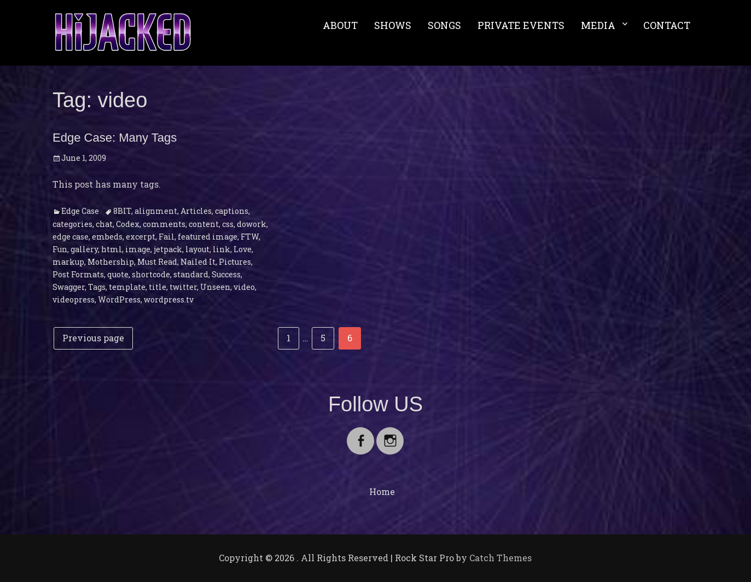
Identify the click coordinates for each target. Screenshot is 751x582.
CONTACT (666, 25)
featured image (207, 236)
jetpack (168, 249)
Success (226, 274)
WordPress (119, 299)
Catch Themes (500, 557)
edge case (71, 236)
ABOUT (340, 25)
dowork (251, 224)
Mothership (111, 262)
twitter (183, 287)
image (137, 249)
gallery (84, 249)
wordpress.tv (169, 299)
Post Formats (78, 274)
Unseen (215, 287)
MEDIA (598, 25)
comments (164, 224)
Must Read (157, 262)
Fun (60, 249)
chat (104, 224)
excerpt (140, 236)
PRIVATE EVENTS (521, 25)
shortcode (151, 274)
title (157, 287)
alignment (156, 211)
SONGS (444, 25)
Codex (127, 224)
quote (118, 274)
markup (68, 262)
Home (382, 491)
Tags (97, 287)
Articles (196, 211)
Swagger (69, 287)
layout (197, 249)
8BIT (122, 211)
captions (231, 211)
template (127, 287)
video (244, 287)
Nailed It (198, 262)
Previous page (93, 338)
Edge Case (80, 211)
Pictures (235, 262)
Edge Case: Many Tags (115, 137)
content (204, 224)
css (228, 224)
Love (243, 249)
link (221, 249)
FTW (250, 236)
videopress (74, 299)
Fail (166, 236)
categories (72, 224)
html (111, 249)
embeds (107, 236)
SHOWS (392, 25)
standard (190, 274)
